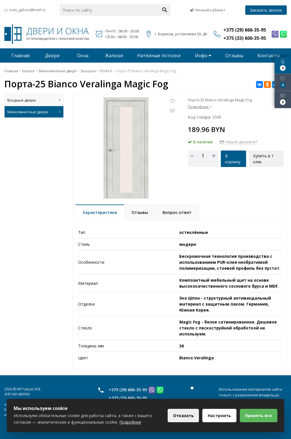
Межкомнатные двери (34, 112)
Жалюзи (114, 55)
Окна (82, 55)
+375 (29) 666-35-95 (128, 389)
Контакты (268, 55)
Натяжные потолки (158, 55)
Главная (20, 55)
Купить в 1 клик (263, 158)
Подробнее (200, 106)
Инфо (203, 55)
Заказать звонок (266, 10)
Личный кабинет (207, 10)
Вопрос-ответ (177, 212)
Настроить (219, 415)
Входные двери (34, 100)
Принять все (258, 415)
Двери (52, 55)
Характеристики (100, 212)
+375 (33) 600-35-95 (128, 398)
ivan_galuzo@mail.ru (27, 9)
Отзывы (234, 55)
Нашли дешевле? (238, 142)
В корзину (232, 158)
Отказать (182, 415)
